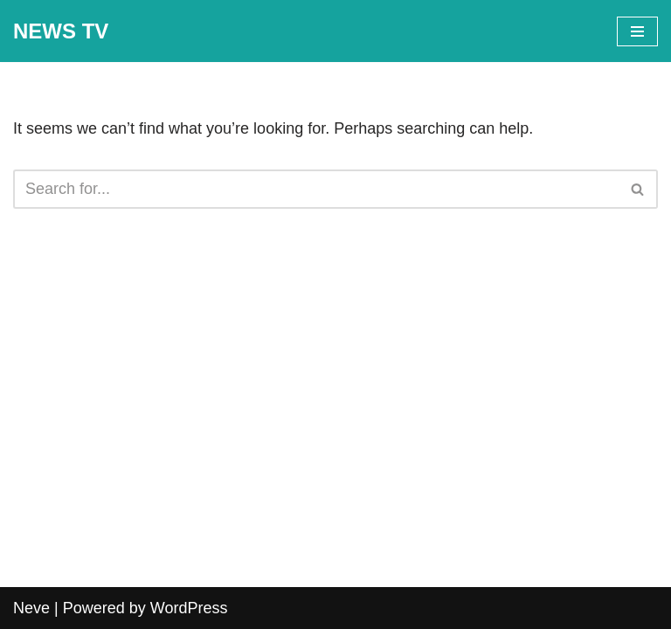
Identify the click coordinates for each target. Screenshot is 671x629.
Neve (31, 608)
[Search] (316, 189)
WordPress (189, 608)
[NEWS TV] (60, 31)
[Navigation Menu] (637, 31)
